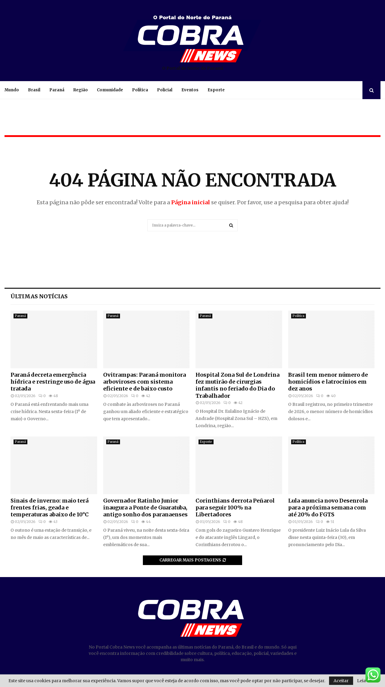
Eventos (190, 90)
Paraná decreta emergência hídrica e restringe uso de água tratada (53, 381)
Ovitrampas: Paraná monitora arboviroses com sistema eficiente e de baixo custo (144, 381)
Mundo (12, 90)
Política (140, 90)
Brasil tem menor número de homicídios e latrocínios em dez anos (328, 381)
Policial (164, 90)
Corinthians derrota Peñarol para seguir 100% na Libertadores (235, 507)
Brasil (34, 90)
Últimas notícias (39, 296)
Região (80, 90)
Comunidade (110, 90)
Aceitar (341, 680)
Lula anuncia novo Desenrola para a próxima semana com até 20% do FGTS (328, 507)
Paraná (56, 90)
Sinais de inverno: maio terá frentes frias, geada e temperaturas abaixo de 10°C (50, 507)
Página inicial (190, 202)
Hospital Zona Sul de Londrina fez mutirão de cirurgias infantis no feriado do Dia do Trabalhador (237, 385)
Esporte (216, 90)
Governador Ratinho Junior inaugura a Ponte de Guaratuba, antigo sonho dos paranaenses (145, 507)
